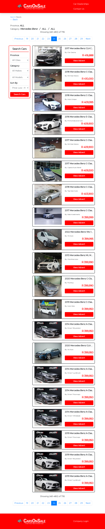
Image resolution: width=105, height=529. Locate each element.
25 (59, 39)
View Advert (79, 61)
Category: (15, 66)
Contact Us (78, 9)
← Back (14, 19)
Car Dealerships (81, 4)
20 (32, 39)
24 (54, 39)
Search (12, 17)
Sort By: (14, 83)
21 (38, 39)
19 (27, 39)
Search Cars (19, 48)
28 (76, 39)
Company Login (81, 521)
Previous (18, 39)
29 (81, 39)
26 (65, 39)
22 (43, 39)
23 (48, 39)
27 (70, 39)
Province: (14, 55)
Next (88, 39)
